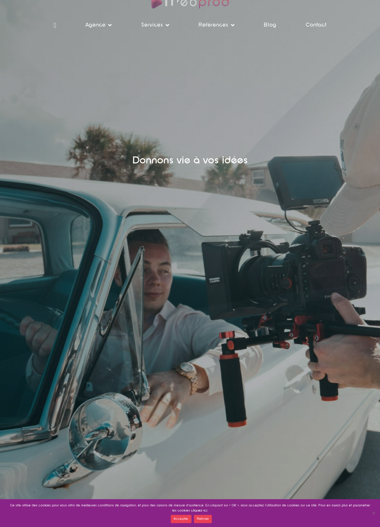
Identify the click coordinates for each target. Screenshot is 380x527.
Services (155, 25)
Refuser (203, 519)
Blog (270, 25)
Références (216, 25)
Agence (98, 25)
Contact (316, 25)
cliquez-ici (199, 510)
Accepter (181, 519)
